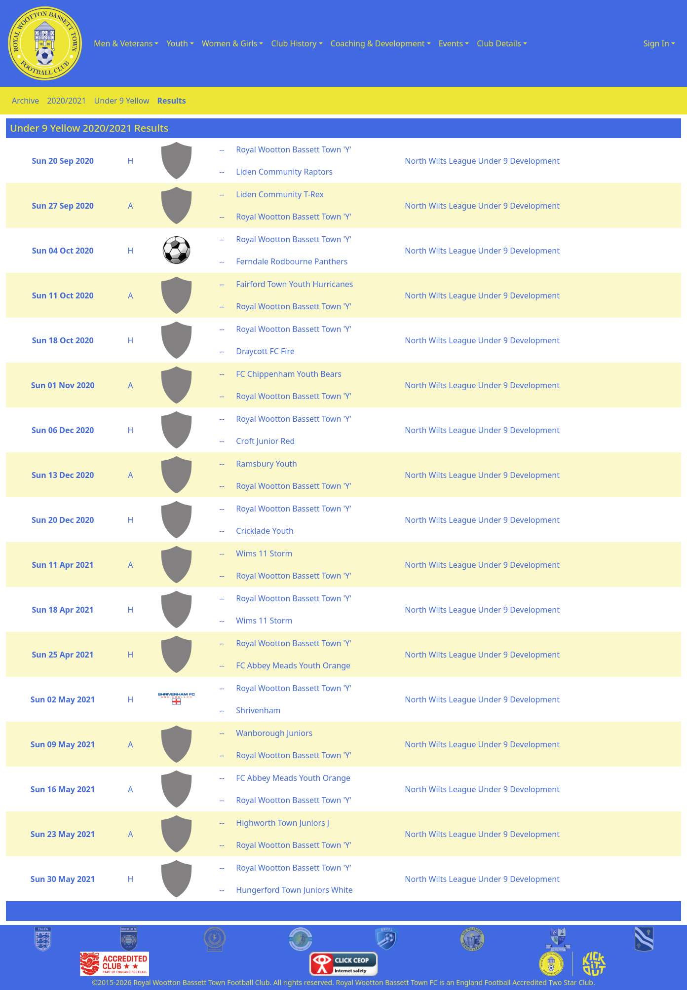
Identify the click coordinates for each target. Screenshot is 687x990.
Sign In (656, 43)
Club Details (499, 43)
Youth (177, 43)
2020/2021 (66, 100)
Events (451, 43)
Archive (25, 100)
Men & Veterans (123, 43)
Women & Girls (229, 43)
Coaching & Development (378, 43)
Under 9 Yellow (122, 100)
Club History (293, 43)
